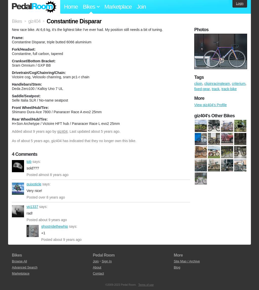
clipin (198, 84)
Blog (177, 267)
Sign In (107, 261)
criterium (239, 84)
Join (141, 7)
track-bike (229, 89)
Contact (98, 273)
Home (71, 7)
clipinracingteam (217, 84)
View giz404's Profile (210, 105)
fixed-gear (202, 89)
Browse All (19, 261)
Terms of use (146, 284)
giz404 (62, 131)
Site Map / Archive (187, 261)
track (215, 89)
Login (239, 3)
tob (18, 166)
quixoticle (18, 189)
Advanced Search (24, 267)
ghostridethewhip (33, 231)
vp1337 (18, 211)
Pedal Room (34, 7)
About (97, 267)
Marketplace (118, 7)
